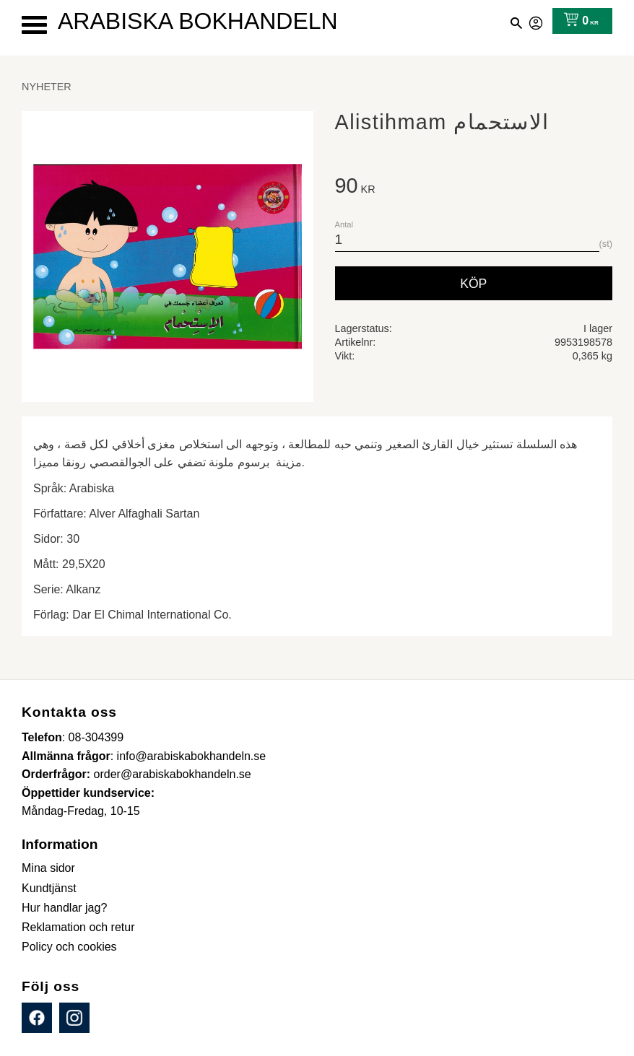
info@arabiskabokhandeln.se (191, 756)
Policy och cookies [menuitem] (69, 947)
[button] (34, 25)
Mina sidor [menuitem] (48, 868)
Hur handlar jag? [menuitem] (64, 908)
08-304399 (96, 737)
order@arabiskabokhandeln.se (172, 774)
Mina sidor (536, 21)
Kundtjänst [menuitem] (49, 888)
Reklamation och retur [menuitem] (78, 927)
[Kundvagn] (578, 21)
